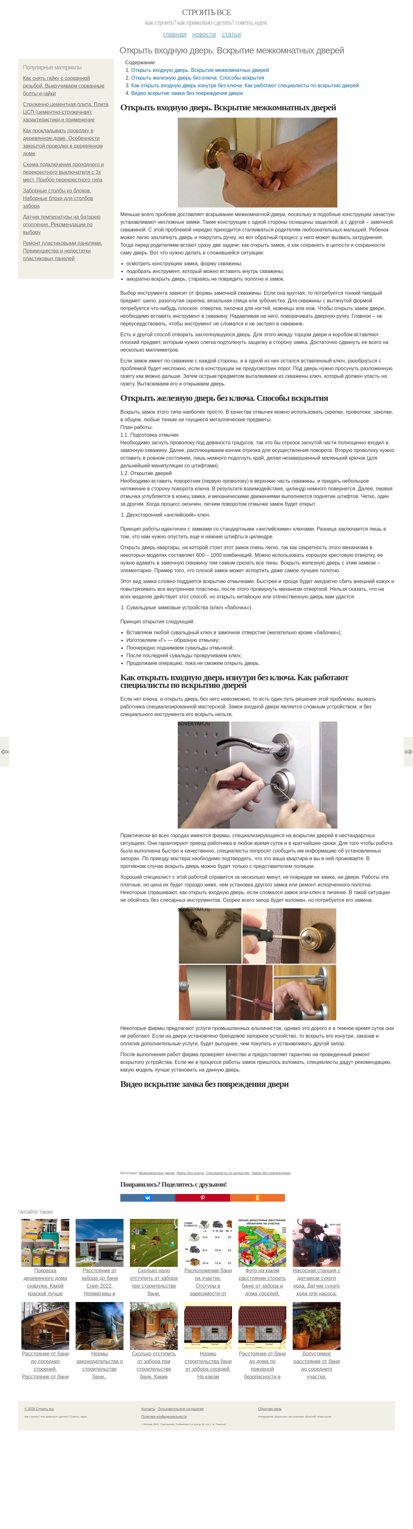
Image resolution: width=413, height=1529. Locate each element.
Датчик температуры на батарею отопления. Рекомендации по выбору (62, 224)
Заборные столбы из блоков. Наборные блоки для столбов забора (58, 198)
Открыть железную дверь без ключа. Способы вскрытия (197, 78)
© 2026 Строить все (39, 1409)
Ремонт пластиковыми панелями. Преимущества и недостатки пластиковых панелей (62, 250)
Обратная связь (270, 1409)
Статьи (231, 34)
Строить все (206, 12)
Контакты (148, 1409)
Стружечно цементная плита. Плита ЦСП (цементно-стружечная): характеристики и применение (66, 112)
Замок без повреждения (271, 1173)
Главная (174, 34)
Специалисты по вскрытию (227, 1173)
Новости (204, 34)
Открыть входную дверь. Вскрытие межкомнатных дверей (200, 70)
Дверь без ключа (190, 1173)
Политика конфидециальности (164, 1416)
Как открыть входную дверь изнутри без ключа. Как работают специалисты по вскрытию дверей (245, 85)
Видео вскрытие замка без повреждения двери (187, 93)
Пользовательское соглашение (181, 1409)
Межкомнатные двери (157, 1173)
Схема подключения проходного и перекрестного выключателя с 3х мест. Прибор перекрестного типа (63, 172)
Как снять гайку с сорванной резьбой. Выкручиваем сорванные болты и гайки (63, 85)
